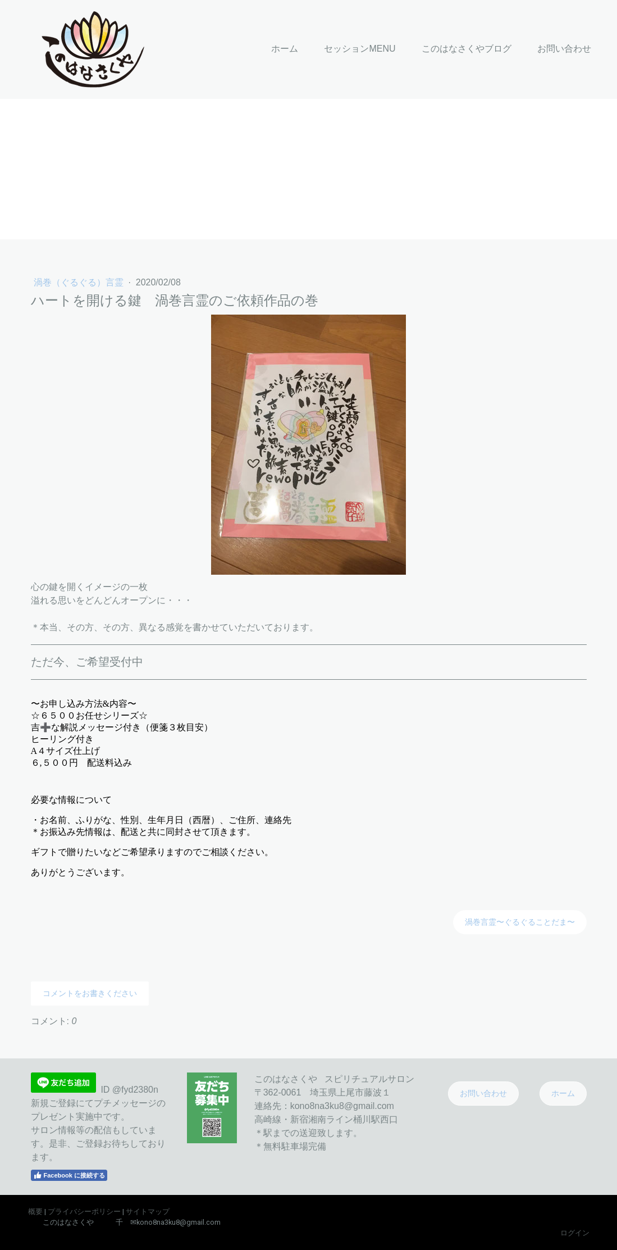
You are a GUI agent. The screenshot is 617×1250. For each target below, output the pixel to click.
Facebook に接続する (69, 1175)
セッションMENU (359, 48)
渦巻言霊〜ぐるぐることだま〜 (520, 921)
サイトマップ (148, 1211)
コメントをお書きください (90, 993)
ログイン (574, 1233)
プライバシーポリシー (84, 1211)
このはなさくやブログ (466, 48)
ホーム (284, 48)
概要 (35, 1211)
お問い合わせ (564, 48)
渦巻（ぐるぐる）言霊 (80, 282)
